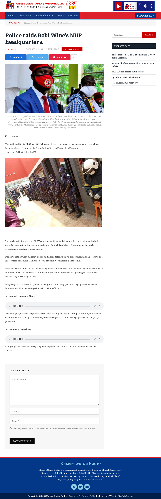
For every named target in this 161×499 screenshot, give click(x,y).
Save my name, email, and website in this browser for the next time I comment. (54, 428)
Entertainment (72, 49)
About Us (25, 15)
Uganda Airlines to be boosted (126, 77)
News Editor (15, 49)
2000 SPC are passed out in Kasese (128, 71)
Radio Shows (44, 15)
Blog (33, 22)
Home (11, 15)
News (61, 15)
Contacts (73, 15)
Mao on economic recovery (125, 82)
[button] (25, 15)
